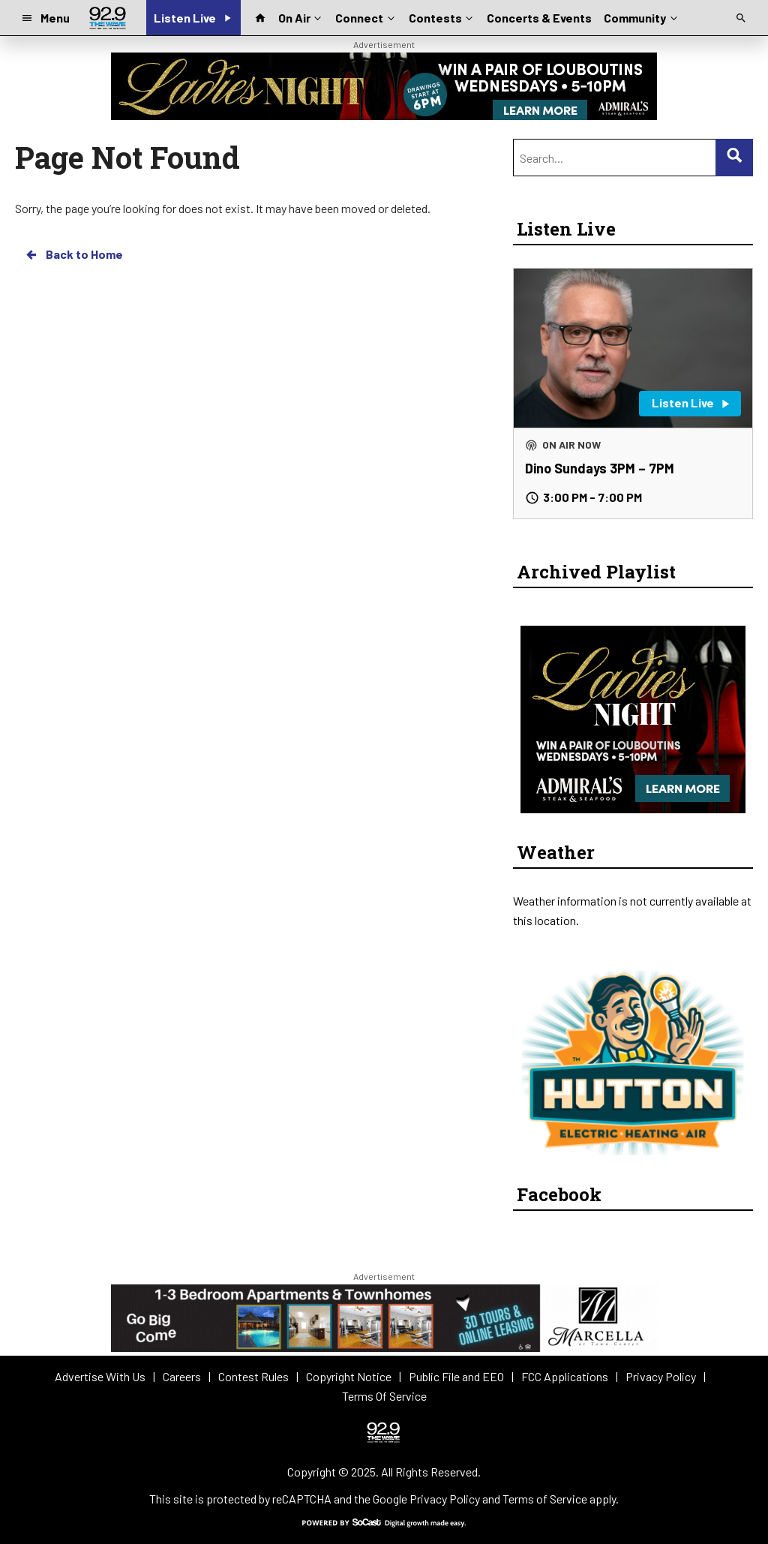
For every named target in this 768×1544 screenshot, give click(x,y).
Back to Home (73, 254)
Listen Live (566, 229)
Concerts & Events (539, 18)
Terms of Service (544, 1498)
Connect (366, 16)
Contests (442, 16)
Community (642, 16)
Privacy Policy (445, 1498)
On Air (301, 16)
